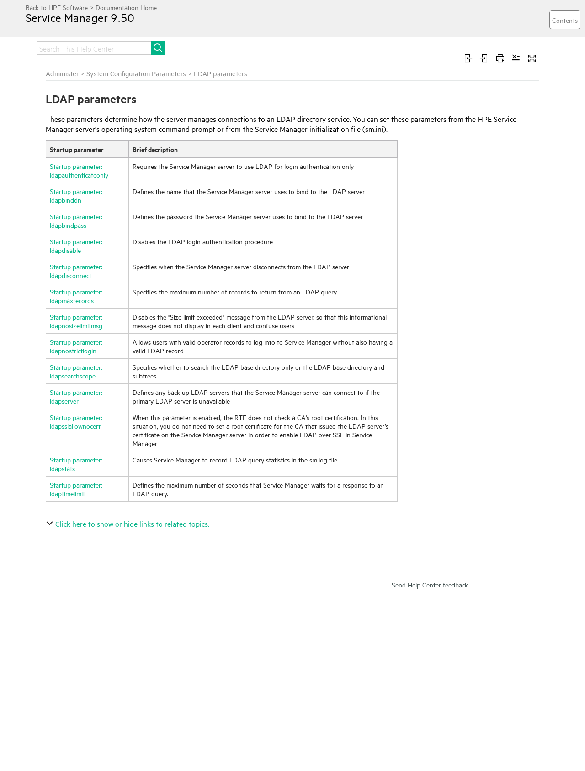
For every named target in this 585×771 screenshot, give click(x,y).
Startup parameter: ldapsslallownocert (76, 421)
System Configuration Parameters (136, 73)
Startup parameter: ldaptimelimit (76, 489)
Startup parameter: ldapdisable (76, 245)
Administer (62, 73)
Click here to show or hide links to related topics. (128, 524)
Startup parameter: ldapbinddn (76, 195)
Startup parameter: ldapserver (76, 396)
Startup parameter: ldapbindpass (76, 220)
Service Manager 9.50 (80, 17)
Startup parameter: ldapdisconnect (76, 270)
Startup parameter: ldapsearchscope (76, 371)
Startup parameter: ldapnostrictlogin (76, 346)
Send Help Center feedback (430, 584)
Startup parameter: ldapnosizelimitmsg (76, 321)
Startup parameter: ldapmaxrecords (76, 295)
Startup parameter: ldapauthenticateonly (79, 170)
